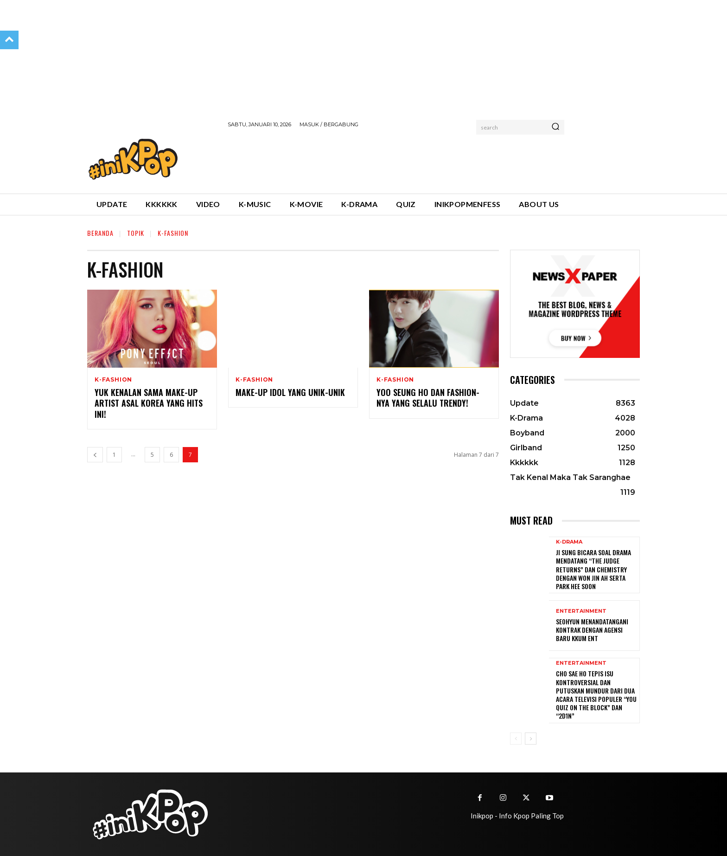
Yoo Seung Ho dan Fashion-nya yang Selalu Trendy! (427, 397)
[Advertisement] (396, 159)
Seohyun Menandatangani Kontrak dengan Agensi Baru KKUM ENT (592, 629)
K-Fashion (113, 380)
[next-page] (530, 739)
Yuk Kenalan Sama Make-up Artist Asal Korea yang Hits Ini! (149, 403)
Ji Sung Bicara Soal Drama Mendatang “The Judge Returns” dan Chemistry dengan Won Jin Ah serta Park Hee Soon (593, 569)
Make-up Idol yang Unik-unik (290, 392)
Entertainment (581, 611)
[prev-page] (95, 454)
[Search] (555, 127)
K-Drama (569, 542)
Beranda (100, 233)
